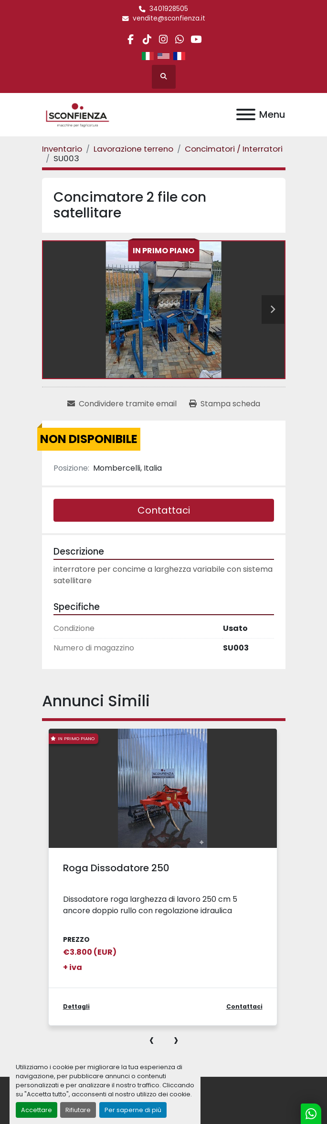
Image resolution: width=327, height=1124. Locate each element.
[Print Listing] (224, 404)
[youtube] (196, 39)
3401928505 (168, 8)
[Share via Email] (122, 404)
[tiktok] (147, 39)
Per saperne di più (133, 1110)
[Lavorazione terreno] (133, 149)
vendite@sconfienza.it (169, 18)
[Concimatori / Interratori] (234, 149)
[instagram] (163, 39)
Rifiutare (78, 1110)
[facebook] (130, 39)
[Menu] (245, 114)
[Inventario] (62, 149)
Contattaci (163, 510)
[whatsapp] (180, 39)
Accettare (36, 1110)
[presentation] (151, 1039)
